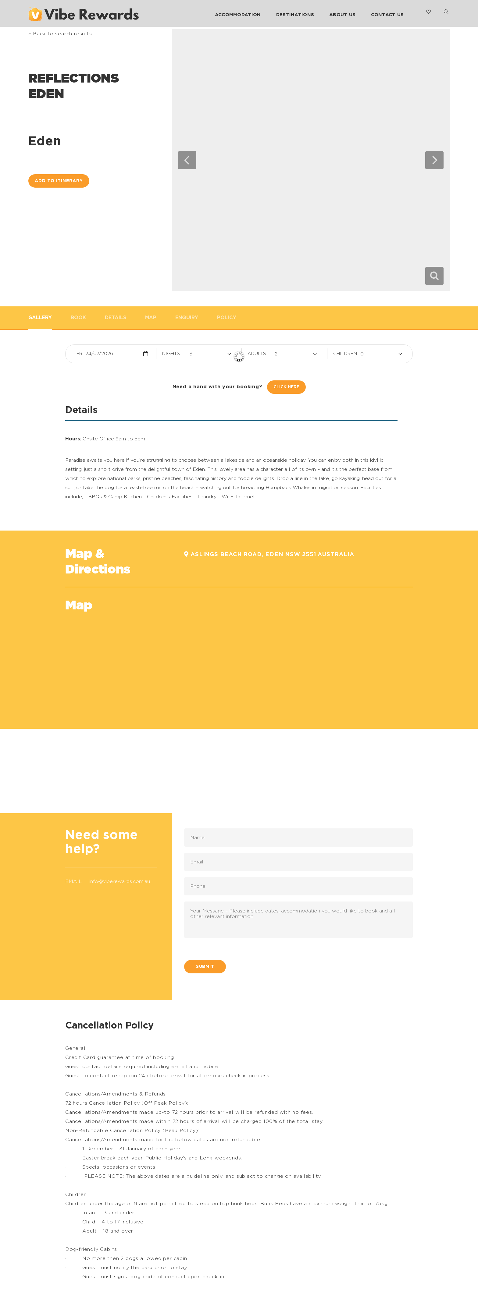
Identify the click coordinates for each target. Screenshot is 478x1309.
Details (115, 317)
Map (150, 317)
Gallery (40, 317)
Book (78, 317)
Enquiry (186, 317)
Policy (226, 317)
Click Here (286, 387)
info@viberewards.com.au (119, 881)
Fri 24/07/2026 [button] (95, 353)
